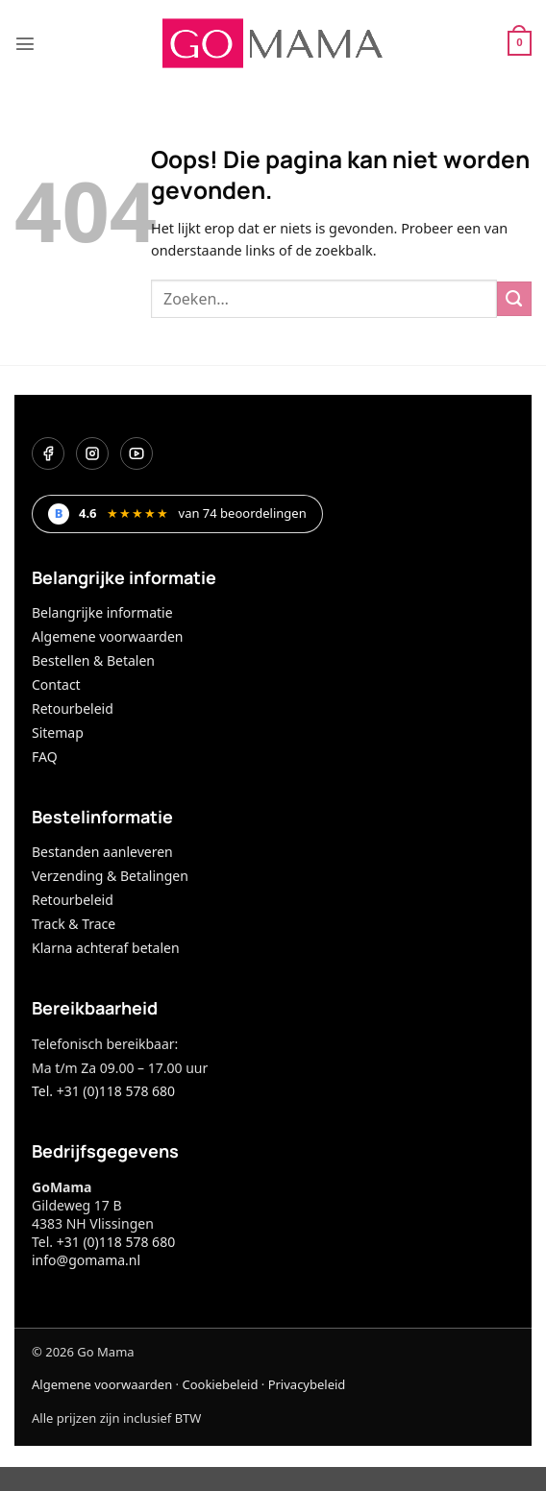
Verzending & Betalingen (110, 876)
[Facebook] (48, 453)
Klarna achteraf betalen (106, 948)
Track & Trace (73, 924)
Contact (56, 684)
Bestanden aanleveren (102, 852)
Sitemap (58, 732)
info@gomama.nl (86, 1260)
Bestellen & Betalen (93, 660)
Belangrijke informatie (102, 612)
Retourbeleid (72, 708)
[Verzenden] (514, 298)
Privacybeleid (307, 1384)
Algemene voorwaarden (107, 636)
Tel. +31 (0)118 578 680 (103, 1091)
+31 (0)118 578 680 (116, 1242)
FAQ (45, 756)
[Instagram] (92, 453)
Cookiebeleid (220, 1384)
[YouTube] (136, 453)
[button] (25, 43)
